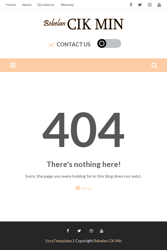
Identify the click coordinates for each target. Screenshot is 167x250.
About (27, 4)
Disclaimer (46, 4)
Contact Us (69, 44)
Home (11, 4)
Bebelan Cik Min (108, 240)
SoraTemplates (59, 240)
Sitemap (67, 4)
